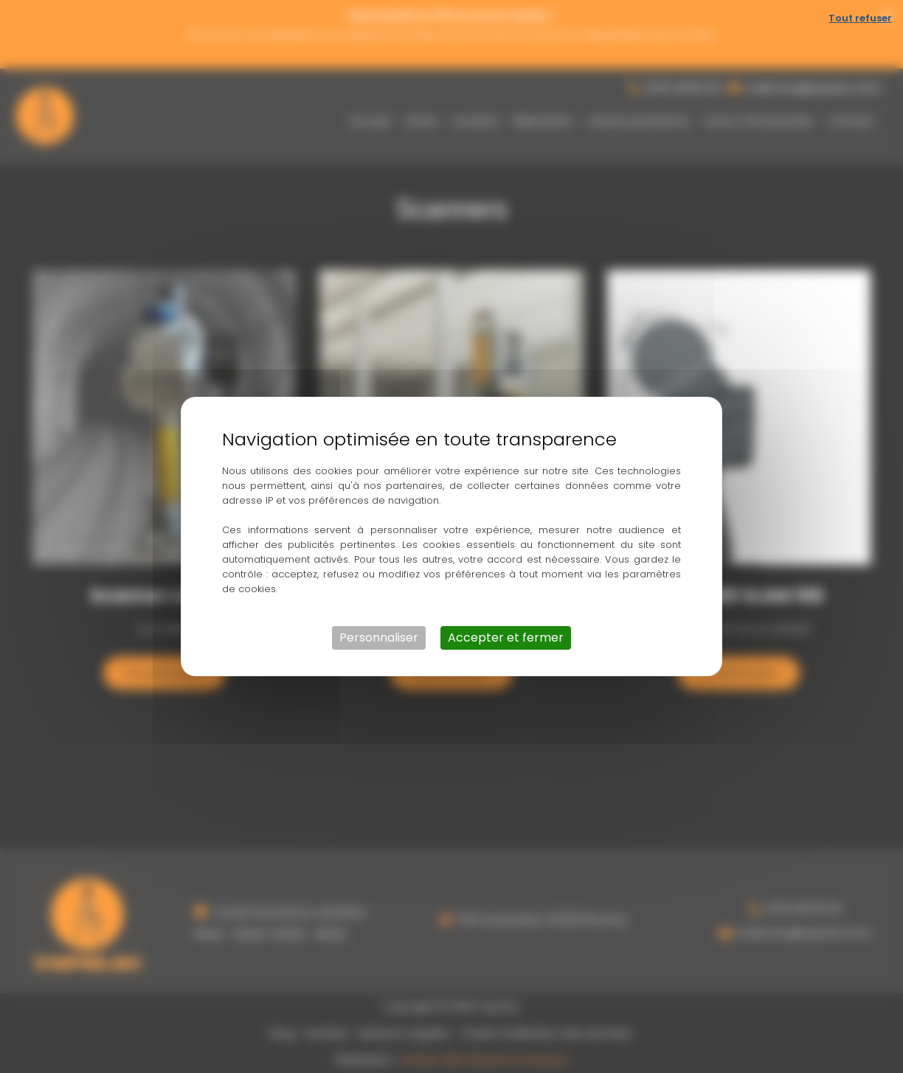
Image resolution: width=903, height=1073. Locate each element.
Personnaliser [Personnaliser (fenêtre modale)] (378, 637)
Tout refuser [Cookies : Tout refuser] (860, 18)
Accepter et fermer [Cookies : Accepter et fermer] (506, 637)
